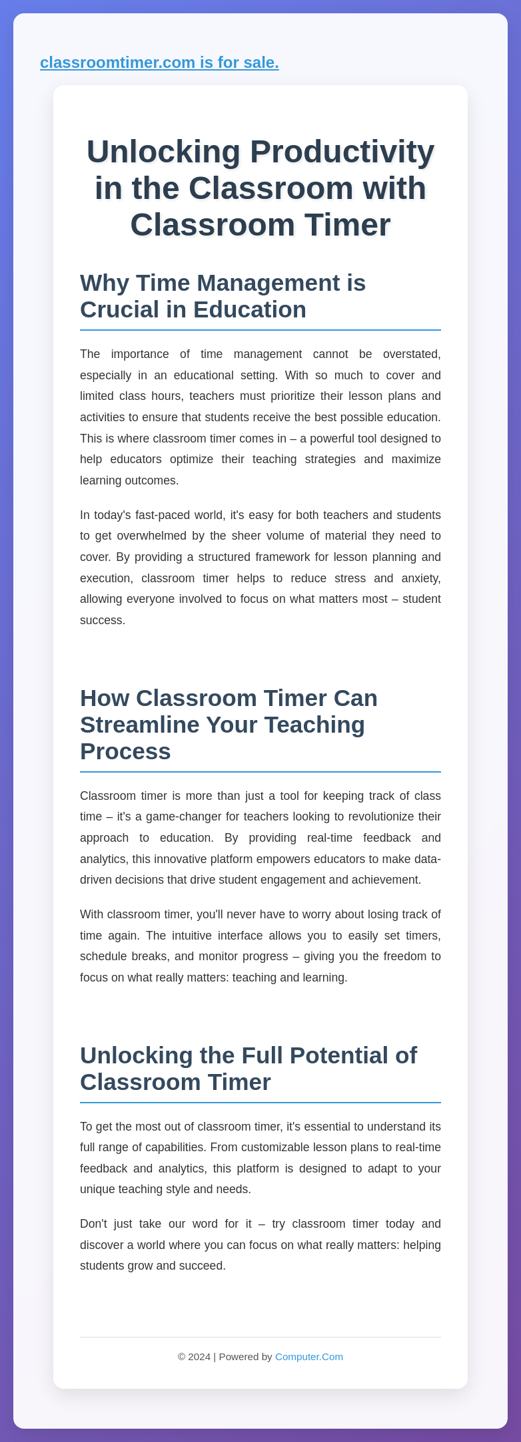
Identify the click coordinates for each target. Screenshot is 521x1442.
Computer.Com (309, 1356)
